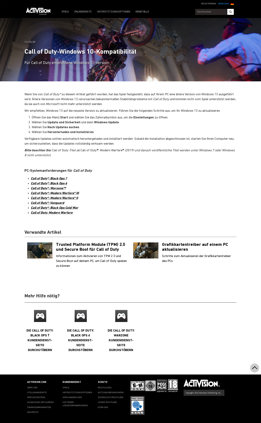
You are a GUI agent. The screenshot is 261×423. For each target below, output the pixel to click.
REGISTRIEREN (208, 4)
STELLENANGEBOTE (37, 393)
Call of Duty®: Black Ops (48, 178)
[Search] (230, 12)
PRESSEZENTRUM (36, 397)
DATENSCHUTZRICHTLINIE (110, 397)
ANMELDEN (223, 4)
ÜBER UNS (32, 388)
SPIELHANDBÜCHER (72, 397)
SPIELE (65, 11)
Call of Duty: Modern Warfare (51, 213)
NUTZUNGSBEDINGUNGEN (111, 393)
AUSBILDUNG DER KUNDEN (40, 402)
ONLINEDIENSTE (83, 11)
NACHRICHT (33, 412)
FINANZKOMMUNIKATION (39, 407)
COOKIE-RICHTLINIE (107, 402)
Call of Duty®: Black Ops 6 (49, 183)
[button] (232, 3)
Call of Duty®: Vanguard (47, 203)
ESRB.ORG (103, 407)
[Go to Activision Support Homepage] (40, 11)
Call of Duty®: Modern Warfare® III (55, 193)
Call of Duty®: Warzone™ (48, 188)
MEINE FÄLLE (142, 11)
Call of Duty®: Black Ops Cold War (54, 208)
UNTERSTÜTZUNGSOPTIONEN (113, 11)
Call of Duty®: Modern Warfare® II (54, 198)
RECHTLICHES (105, 388)
